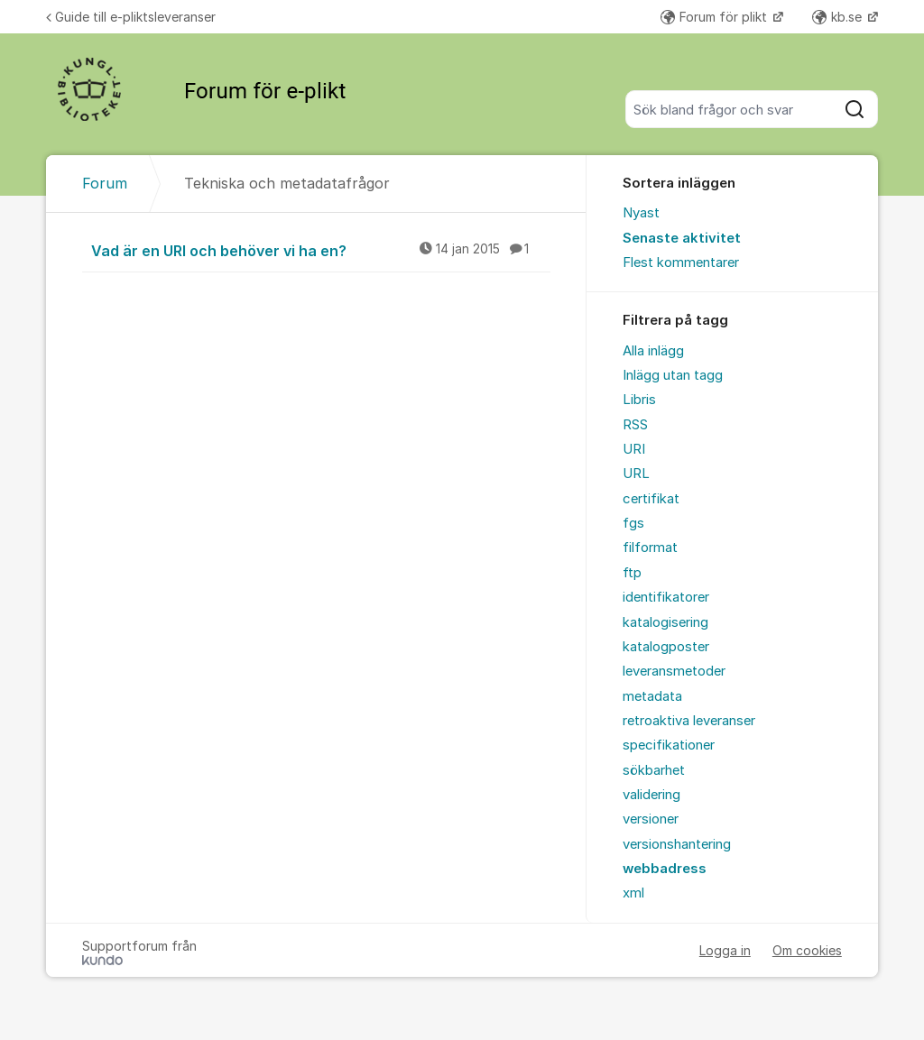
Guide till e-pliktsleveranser (131, 16)
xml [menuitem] (633, 893)
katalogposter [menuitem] (666, 647)
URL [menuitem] (636, 473)
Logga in (725, 950)
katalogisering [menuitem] (665, 622)
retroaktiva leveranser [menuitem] (689, 721)
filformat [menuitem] (650, 547)
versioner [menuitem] (651, 819)
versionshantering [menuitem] (677, 844)
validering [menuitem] (651, 795)
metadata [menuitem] (652, 696)
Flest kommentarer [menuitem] (681, 262)
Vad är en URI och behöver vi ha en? (320, 250)
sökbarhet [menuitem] (654, 770)
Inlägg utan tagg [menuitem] (673, 375)
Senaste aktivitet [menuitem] (682, 238)
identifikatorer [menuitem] (666, 597)
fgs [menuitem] (633, 523)
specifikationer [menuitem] (669, 745)
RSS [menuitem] (635, 425)
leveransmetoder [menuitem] (674, 671)
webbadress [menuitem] (665, 869)
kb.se (838, 16)
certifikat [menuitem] (651, 499)
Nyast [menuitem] (641, 213)
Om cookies (807, 950)
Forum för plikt (716, 16)
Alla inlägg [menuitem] (653, 351)
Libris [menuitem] (639, 399)
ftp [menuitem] (632, 573)
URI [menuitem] (634, 449)
